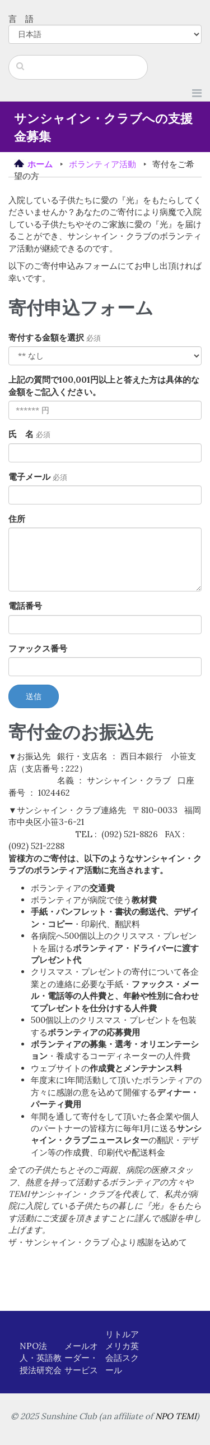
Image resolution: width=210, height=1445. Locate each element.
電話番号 (25, 605)
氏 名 (21, 434)
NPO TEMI (176, 1416)
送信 (33, 696)
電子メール (29, 476)
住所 (16, 518)
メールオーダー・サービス (81, 1358)
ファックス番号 (37, 648)
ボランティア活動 (102, 164)
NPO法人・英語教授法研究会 (41, 1358)
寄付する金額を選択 (46, 337)
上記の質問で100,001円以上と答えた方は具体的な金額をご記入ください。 (103, 385)
